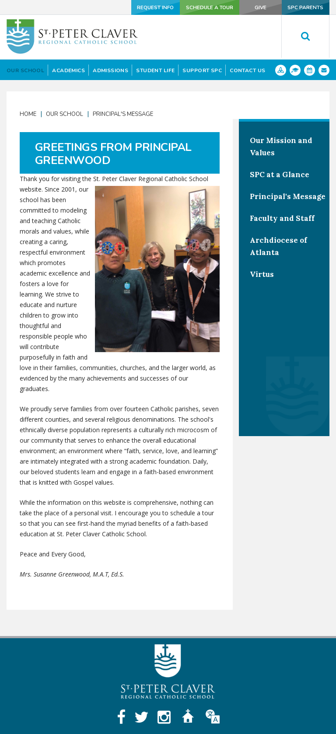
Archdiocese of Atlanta (278, 246)
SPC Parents (305, 7)
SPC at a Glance (279, 174)
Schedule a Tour (201, 7)
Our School (64, 114)
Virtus (262, 274)
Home (28, 114)
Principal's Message (123, 114)
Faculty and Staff (282, 218)
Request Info (144, 7)
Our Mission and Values (281, 146)
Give (256, 7)
